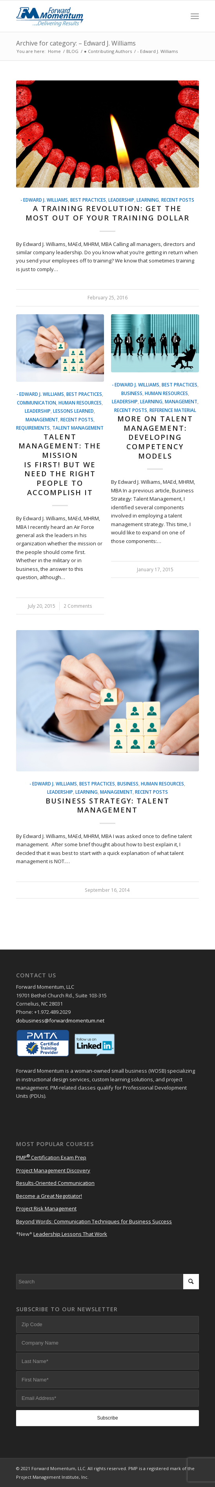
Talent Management (78, 428)
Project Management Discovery (53, 1170)
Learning (148, 200)
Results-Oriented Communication (55, 1182)
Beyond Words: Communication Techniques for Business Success (94, 1221)
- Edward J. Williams (44, 200)
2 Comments (78, 606)
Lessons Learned (73, 411)
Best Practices (88, 200)
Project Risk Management (46, 1208)
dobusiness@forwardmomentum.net (60, 1020)
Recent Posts (177, 200)
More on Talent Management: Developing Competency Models (155, 437)
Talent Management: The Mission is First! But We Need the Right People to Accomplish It (59, 464)
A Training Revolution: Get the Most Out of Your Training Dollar (107, 213)
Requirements (33, 428)
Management (42, 419)
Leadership (121, 200)
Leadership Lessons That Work (70, 1233)
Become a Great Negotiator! (49, 1195)
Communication (36, 402)
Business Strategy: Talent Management (107, 805)
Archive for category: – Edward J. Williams (76, 43)
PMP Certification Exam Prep (51, 1157)
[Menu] (195, 16)
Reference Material (172, 410)
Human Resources (80, 402)
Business (131, 393)
